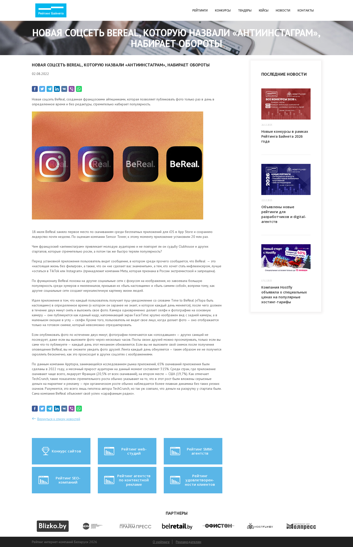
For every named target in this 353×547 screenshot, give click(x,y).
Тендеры (245, 10)
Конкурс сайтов (61, 451)
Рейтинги (200, 10)
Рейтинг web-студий (124, 451)
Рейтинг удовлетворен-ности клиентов (192, 480)
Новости (283, 10)
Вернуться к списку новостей (58, 419)
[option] (52, 526)
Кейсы (263, 10)
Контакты (306, 10)
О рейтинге (161, 542)
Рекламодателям (188, 542)
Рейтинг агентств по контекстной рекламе (127, 480)
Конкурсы (223, 10)
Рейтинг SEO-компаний (59, 480)
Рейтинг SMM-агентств (191, 451)
